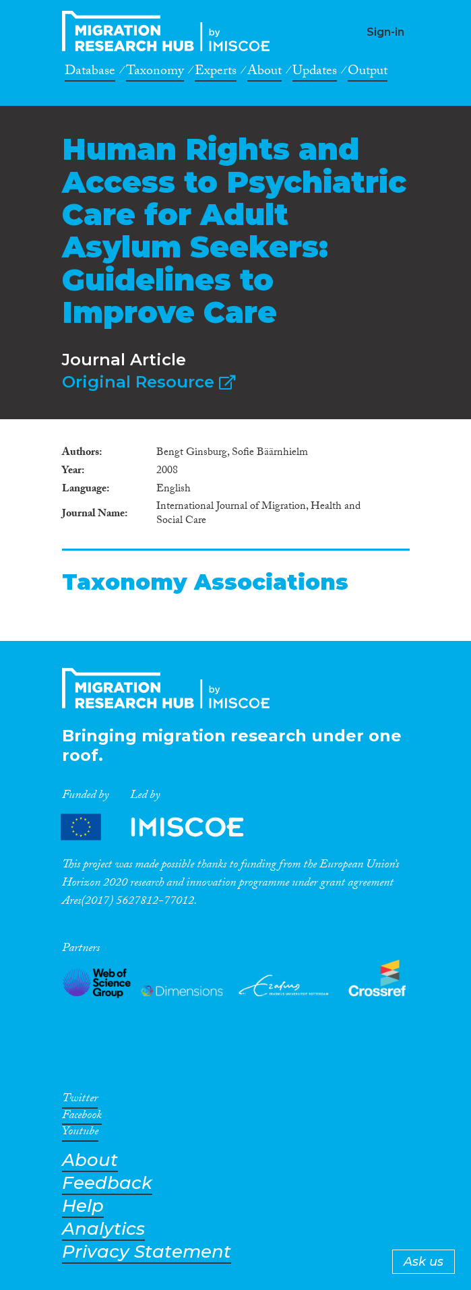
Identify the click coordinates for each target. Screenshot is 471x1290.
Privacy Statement (146, 1251)
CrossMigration (170, 31)
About (264, 73)
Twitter (80, 1101)
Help (83, 1206)
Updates (314, 73)
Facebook (82, 1117)
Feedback (107, 1183)
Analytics (103, 1229)
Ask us (423, 1261)
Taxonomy (155, 73)
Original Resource (148, 382)
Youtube (80, 1134)
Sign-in (385, 32)
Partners (164, 827)
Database (90, 73)
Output (367, 73)
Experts (216, 73)
